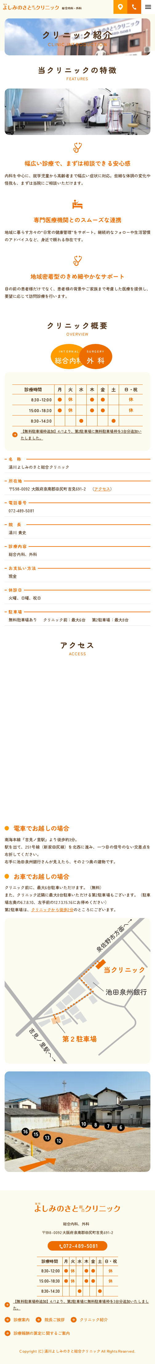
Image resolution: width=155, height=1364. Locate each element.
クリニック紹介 (94, 1320)
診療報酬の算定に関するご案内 (42, 1333)
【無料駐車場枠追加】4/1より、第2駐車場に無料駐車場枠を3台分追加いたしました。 (81, 434)
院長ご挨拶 (55, 1320)
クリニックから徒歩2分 (52, 910)
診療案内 (22, 1320)
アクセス (102, 489)
